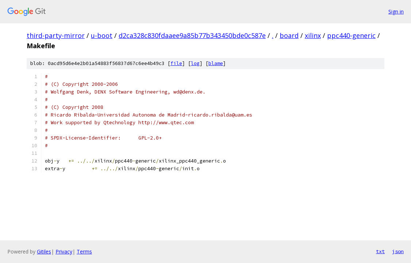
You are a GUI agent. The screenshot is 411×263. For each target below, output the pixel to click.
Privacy (63, 251)
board (289, 35)
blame (215, 63)
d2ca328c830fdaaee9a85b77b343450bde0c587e (192, 35)
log (195, 63)
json (398, 251)
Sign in (396, 11)
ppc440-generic (351, 35)
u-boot (101, 35)
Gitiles (44, 251)
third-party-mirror (56, 35)
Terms (84, 251)
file (176, 63)
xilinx (313, 35)
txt (380, 251)
